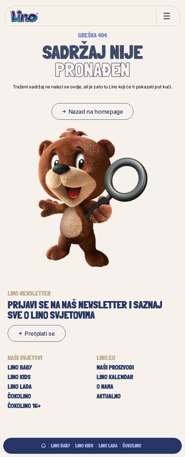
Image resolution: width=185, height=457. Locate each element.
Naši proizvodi (115, 367)
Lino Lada (108, 445)
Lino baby (60, 445)
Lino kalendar (115, 377)
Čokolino (132, 445)
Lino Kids (84, 445)
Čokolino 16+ (24, 406)
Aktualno (109, 396)
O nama (105, 386)
